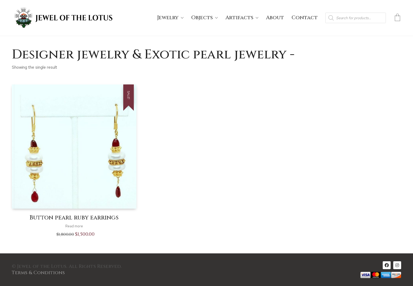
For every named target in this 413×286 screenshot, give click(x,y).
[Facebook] (387, 265)
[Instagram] (397, 265)
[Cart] (397, 17)
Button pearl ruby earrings (74, 218)
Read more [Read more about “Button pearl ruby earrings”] (74, 226)
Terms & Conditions (38, 273)
